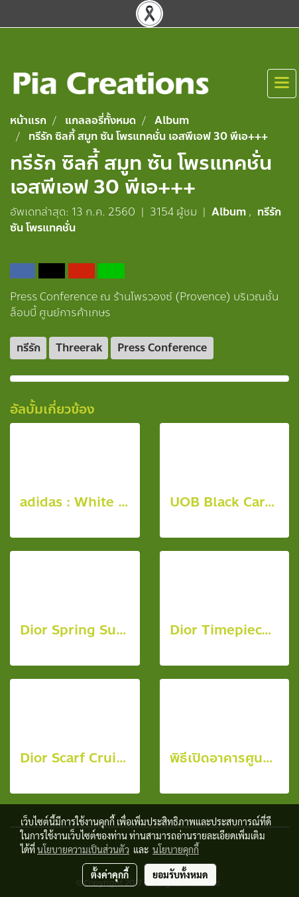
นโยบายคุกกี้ (175, 849)
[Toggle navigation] (281, 83)
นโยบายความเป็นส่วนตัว (83, 849)
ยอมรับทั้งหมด (180, 874)
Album (230, 212)
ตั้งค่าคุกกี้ (110, 874)
